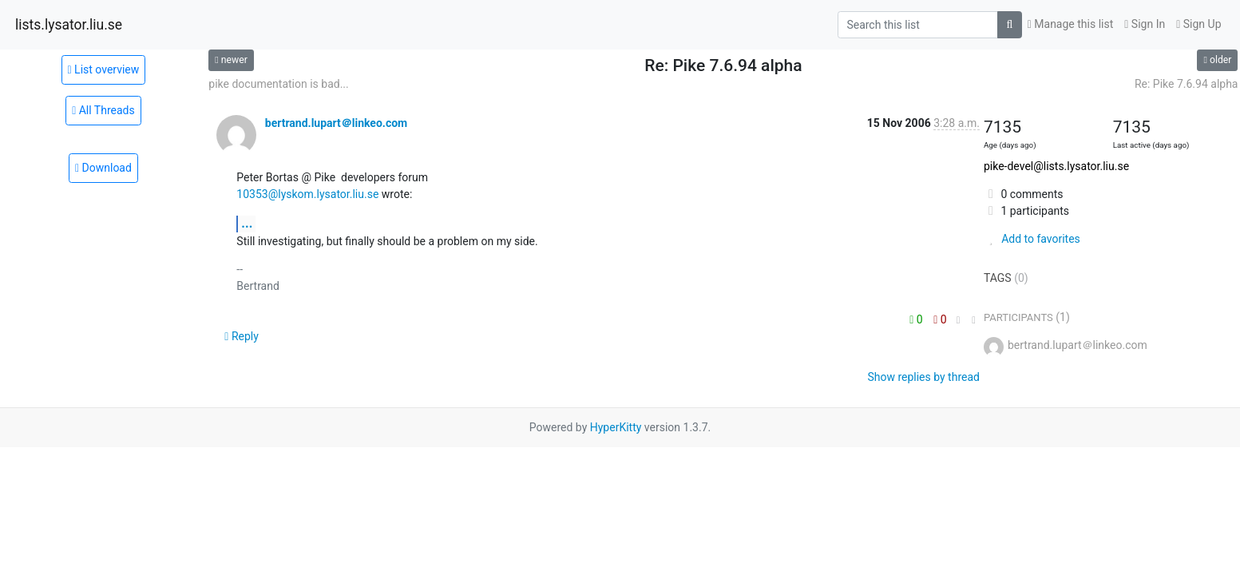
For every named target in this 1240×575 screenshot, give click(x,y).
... (246, 223)
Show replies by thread (923, 377)
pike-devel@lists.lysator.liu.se (1056, 166)
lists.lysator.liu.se (68, 25)
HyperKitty (616, 427)
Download (103, 167)
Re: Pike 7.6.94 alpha (1186, 83)
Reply (241, 336)
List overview (104, 69)
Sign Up (1198, 24)
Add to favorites (1032, 238)
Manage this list (1071, 24)
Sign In (1144, 24)
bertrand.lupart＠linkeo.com (336, 123)
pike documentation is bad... (278, 83)
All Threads (103, 110)
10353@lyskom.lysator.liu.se (307, 194)
